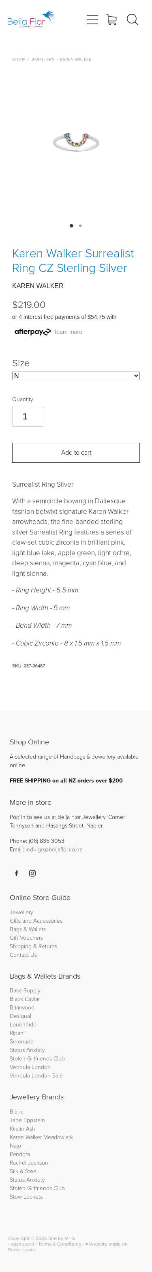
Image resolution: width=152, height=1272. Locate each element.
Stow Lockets (26, 1196)
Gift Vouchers (26, 937)
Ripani (17, 1033)
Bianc (17, 1111)
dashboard (22, 1243)
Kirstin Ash (22, 1128)
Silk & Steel (24, 1171)
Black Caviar (25, 999)
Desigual (20, 1016)
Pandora (20, 1154)
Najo (15, 1145)
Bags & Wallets (28, 929)
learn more (68, 332)
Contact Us (23, 954)
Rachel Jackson (29, 1162)
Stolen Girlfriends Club (37, 1058)
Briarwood (22, 1007)
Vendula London (30, 1067)
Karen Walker (76, 59)
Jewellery (43, 59)
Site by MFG (61, 1238)
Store (19, 59)
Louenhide (23, 1024)
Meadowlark (58, 1137)
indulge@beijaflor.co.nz (54, 849)
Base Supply (25, 990)
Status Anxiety (27, 1050)
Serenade (22, 1041)
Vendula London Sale (36, 1075)
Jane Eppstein (28, 1120)
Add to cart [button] (76, 452)
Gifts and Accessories (36, 920)
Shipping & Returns (33, 946)
